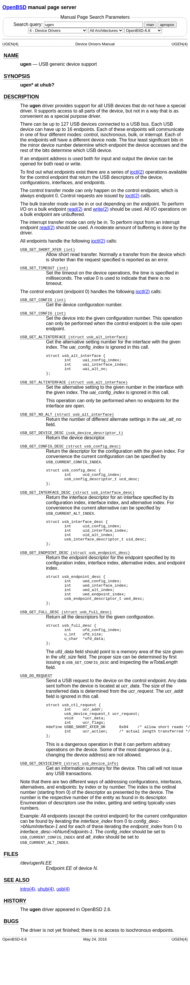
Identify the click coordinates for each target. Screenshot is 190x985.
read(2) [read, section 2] (75, 209)
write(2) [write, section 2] (100, 209)
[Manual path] (143, 30)
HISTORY (15, 931)
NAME (11, 55)
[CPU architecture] (105, 30)
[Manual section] (57, 30)
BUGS (11, 952)
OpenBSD (14, 7)
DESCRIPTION (21, 97)
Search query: (78, 24)
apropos (167, 25)
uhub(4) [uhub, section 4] (46, 919)
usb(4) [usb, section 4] (62, 919)
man (150, 25)
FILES (11, 885)
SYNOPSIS (17, 76)
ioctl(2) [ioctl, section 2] (137, 172)
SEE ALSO (16, 911)
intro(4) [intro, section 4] (27, 919)
